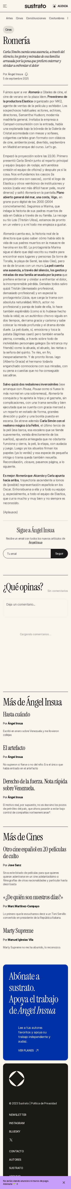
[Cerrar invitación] (64, 1182)
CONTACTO (16, 1151)
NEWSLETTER (17, 1114)
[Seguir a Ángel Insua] (26, 74)
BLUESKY (14, 1131)
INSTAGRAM (16, 1123)
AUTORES (15, 1159)
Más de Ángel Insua (32, 702)
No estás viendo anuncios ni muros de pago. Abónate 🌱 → (26, 1182)
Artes (9, 18)
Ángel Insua (15, 74)
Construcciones (36, 18)
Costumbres (56, 18)
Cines (19, 18)
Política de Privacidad (44, 1103)
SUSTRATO (16, 1168)
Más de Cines (23, 837)
